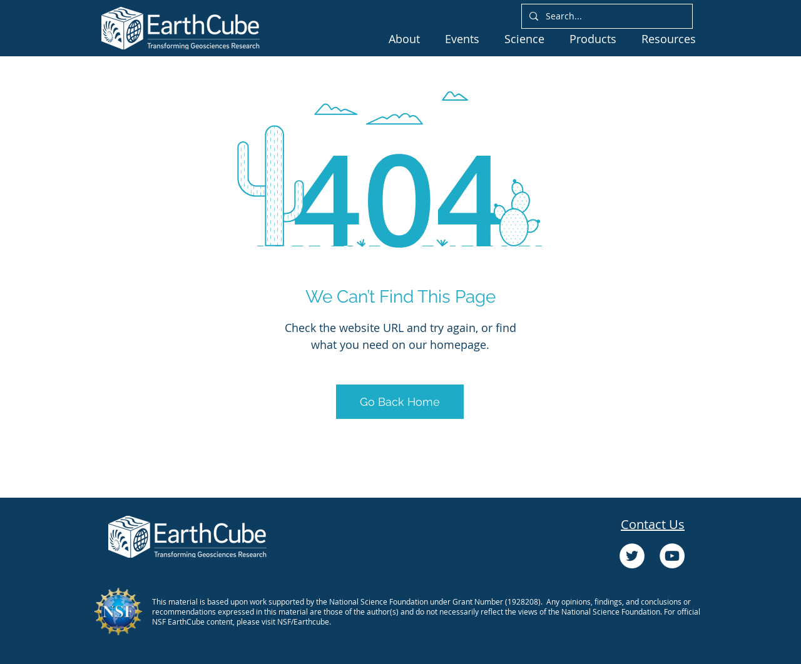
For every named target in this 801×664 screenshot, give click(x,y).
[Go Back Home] (400, 402)
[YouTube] (672, 555)
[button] (404, 38)
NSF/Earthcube (303, 621)
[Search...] (606, 16)
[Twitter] (632, 555)
